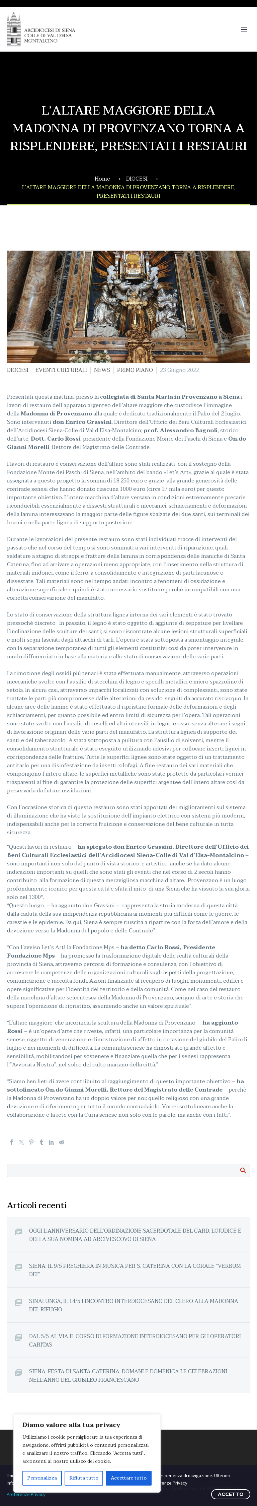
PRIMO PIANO (135, 370)
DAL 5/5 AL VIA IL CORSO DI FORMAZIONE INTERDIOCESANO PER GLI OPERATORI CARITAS (135, 1340)
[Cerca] (128, 1170)
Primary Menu (244, 29)
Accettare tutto (129, 1478)
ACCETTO (231, 1494)
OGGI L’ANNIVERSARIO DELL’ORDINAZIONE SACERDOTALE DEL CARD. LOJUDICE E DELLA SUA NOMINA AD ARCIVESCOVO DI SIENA (135, 1235)
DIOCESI (17, 370)
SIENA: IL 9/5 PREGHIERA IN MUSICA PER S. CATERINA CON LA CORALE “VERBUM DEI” (135, 1270)
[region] (87, 1453)
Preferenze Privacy (26, 1494)
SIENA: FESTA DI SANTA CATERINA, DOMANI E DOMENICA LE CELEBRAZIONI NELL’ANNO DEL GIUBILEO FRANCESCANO (128, 1375)
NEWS (102, 370)
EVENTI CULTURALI (61, 370)
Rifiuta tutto (84, 1478)
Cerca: (243, 1170)
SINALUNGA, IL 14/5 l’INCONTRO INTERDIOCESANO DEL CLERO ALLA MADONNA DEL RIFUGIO (133, 1305)
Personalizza (42, 1478)
